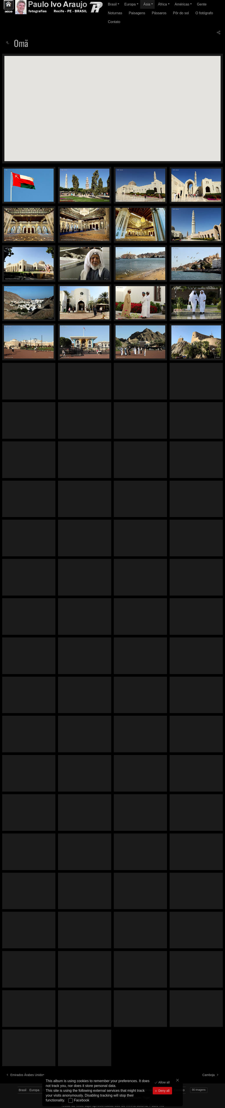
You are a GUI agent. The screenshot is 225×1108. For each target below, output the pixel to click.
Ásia (146, 4)
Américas (182, 4)
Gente (202, 4)
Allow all (164, 1082)
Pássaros (159, 13)
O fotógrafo (204, 13)
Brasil (112, 4)
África (162, 4)
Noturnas (115, 13)
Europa (130, 4)
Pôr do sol (181, 13)
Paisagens (137, 13)
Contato (114, 22)
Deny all (163, 1090)
